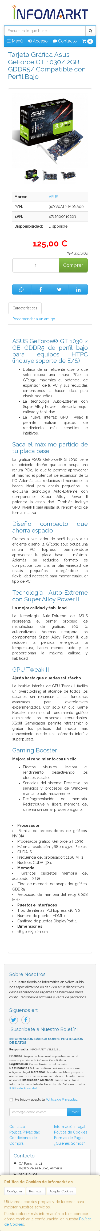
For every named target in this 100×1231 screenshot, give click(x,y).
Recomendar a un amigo (34, 319)
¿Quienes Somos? (69, 1143)
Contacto (65, 41)
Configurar (14, 1191)
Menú (15, 41)
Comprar (73, 265)
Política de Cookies (70, 1132)
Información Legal (69, 1126)
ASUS (53, 197)
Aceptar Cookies (61, 1191)
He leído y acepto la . (46, 1099)
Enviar (74, 1112)
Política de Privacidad (23, 1088)
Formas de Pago (68, 1138)
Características (25, 308)
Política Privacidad (24, 1132)
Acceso (38, 41)
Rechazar (36, 1191)
